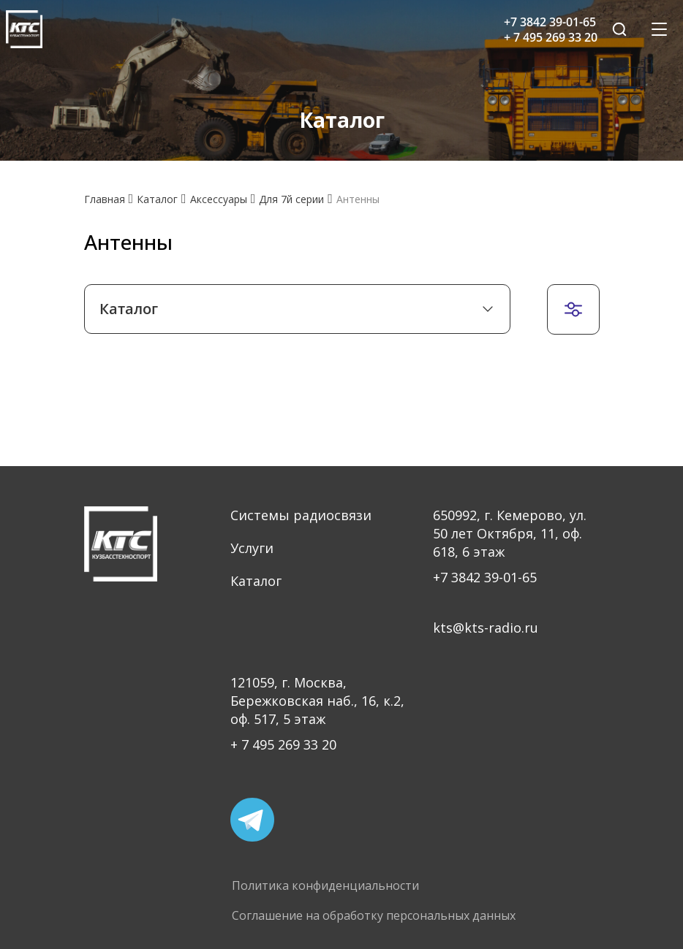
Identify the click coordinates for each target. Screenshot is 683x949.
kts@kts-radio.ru (485, 627)
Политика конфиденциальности (325, 885)
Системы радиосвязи (300, 515)
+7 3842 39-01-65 (485, 577)
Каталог (256, 581)
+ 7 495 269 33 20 (283, 744)
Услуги (251, 548)
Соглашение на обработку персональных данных (374, 915)
